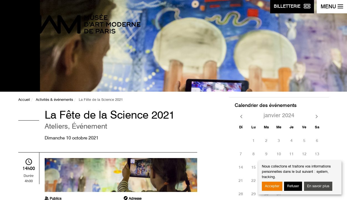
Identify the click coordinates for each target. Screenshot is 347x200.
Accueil (24, 100)
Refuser (293, 186)
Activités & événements (54, 100)
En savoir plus (318, 186)
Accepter (272, 186)
